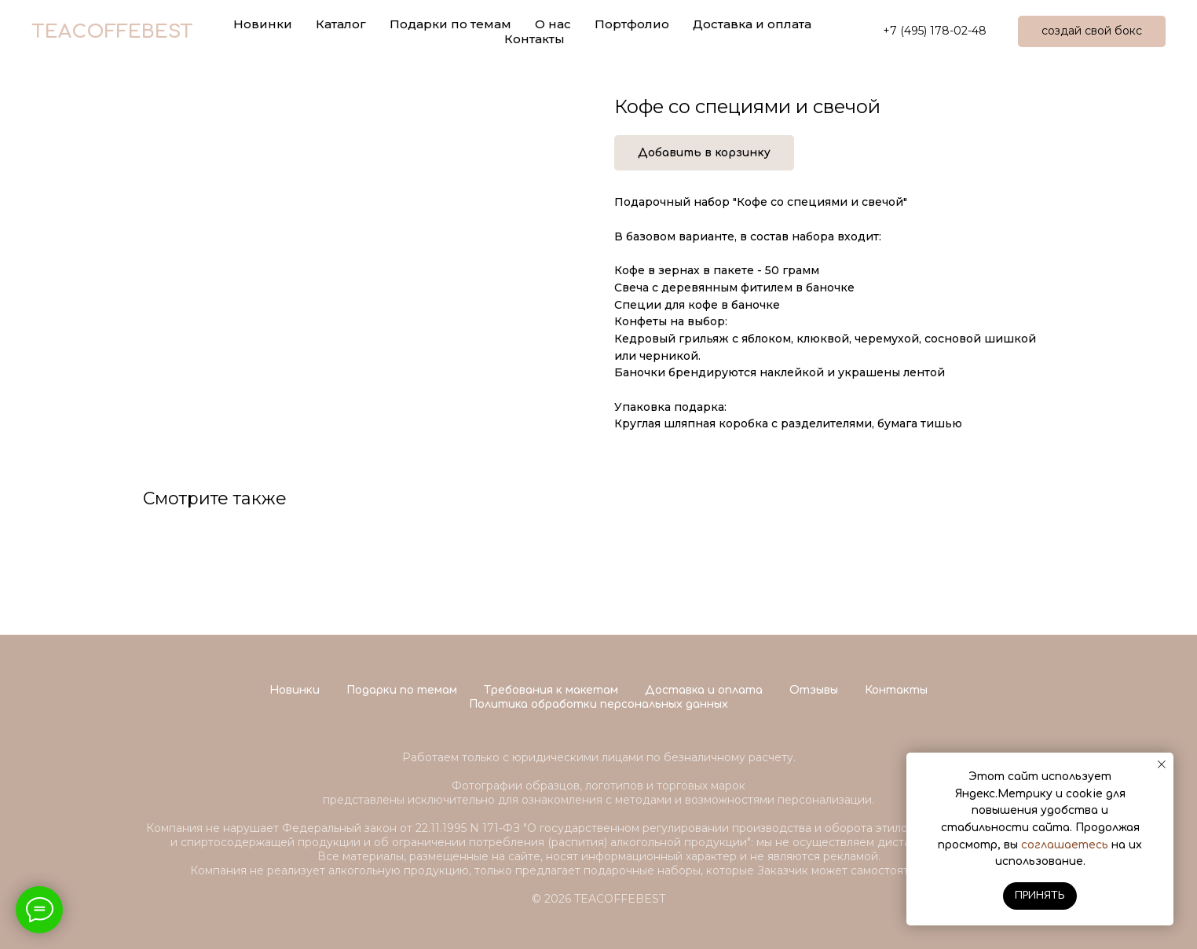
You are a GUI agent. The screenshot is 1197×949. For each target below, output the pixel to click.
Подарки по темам (401, 690)
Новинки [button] (262, 23)
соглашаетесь (1064, 845)
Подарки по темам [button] (450, 23)
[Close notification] (1162, 764)
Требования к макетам (551, 690)
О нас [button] (553, 23)
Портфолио (632, 23)
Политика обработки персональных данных (598, 704)
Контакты (534, 38)
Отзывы (813, 690)
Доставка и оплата (752, 23)
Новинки (294, 690)
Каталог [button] (341, 23)
